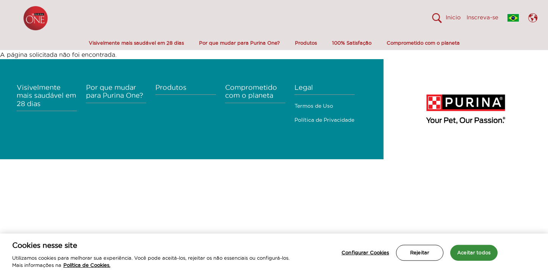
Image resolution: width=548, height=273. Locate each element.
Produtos (306, 43)
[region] (274, 253)
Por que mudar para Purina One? (239, 43)
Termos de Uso (313, 106)
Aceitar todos (473, 252)
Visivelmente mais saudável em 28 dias (136, 43)
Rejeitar (419, 252)
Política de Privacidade (324, 120)
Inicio (453, 17)
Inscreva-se (482, 17)
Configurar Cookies (365, 252)
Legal (303, 87)
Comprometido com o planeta (423, 43)
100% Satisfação (351, 43)
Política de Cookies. (86, 265)
